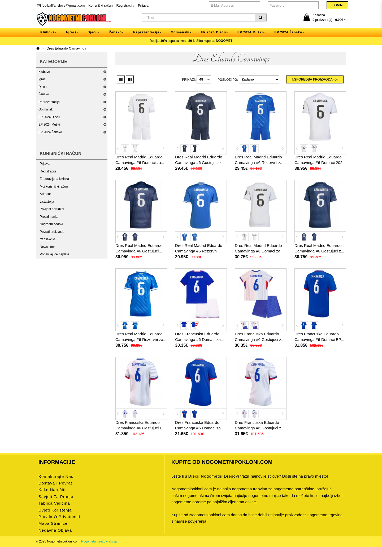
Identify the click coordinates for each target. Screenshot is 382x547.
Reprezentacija (49, 102)
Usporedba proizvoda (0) (315, 79)
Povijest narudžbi (52, 209)
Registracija (125, 5)
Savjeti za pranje (55, 496)
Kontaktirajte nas (55, 476)
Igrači (42, 79)
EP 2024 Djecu (49, 117)
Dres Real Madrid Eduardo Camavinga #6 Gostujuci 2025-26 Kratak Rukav (139, 251)
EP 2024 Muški (49, 124)
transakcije (47, 239)
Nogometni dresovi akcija (99, 541)
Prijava (143, 5)
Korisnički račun (100, 5)
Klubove (44, 72)
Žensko (43, 94)
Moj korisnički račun (54, 186)
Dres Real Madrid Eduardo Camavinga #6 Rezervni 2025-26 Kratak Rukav (198, 251)
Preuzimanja (49, 217)
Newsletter (47, 247)
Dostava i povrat (55, 483)
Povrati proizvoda (52, 232)
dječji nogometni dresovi (213, 476)
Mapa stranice (53, 523)
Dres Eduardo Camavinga (66, 48)
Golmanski (46, 109)
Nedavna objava (55, 530)
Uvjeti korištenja (55, 510)
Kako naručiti (52, 489)
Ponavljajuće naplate (54, 254)
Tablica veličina (54, 503)
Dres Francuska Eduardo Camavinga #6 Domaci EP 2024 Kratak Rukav (317, 339)
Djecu (42, 87)
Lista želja (47, 201)
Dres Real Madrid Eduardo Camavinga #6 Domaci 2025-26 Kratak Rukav (320, 162)
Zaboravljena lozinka (54, 179)
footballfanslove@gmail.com (61, 5)
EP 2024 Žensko (50, 132)
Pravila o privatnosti (59, 516)
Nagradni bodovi (51, 224)
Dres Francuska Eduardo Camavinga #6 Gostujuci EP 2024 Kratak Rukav (140, 428)
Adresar (45, 194)
